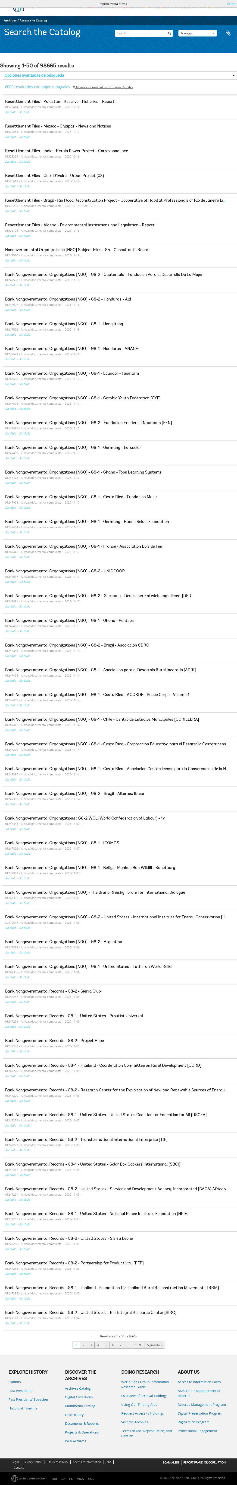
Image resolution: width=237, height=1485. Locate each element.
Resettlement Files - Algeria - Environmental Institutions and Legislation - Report (80, 225)
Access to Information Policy (199, 1382)
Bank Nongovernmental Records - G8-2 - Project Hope (54, 1041)
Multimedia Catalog (80, 1406)
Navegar (197, 33)
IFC (71, 1479)
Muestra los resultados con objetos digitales (103, 87)
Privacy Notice (33, 1462)
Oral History (74, 1414)
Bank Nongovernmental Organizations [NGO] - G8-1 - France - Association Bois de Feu (83, 547)
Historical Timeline (23, 1408)
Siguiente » (154, 1345)
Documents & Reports (82, 1423)
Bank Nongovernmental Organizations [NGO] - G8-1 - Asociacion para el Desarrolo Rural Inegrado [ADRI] (100, 670)
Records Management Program (202, 1404)
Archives (10, 20)
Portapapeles (228, 33)
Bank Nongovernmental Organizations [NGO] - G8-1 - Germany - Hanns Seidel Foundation (87, 522)
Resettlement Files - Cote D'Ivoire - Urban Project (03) (54, 176)
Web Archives (75, 1441)
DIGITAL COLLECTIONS (122, 7)
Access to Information (87, 1462)
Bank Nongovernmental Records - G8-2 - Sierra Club (53, 992)
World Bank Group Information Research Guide (145, 1384)
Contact (19, 1468)
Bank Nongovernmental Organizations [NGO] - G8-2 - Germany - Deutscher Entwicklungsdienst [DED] (99, 596)
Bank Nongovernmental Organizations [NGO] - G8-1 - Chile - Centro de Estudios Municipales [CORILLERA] (102, 720)
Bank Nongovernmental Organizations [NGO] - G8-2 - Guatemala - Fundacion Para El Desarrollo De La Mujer (104, 275)
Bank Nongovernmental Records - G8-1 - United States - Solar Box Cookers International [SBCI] (92, 1165)
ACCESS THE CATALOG (156, 7)
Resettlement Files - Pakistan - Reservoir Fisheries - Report (60, 102)
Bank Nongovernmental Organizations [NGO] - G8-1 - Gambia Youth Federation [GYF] (83, 398)
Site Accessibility (57, 1462)
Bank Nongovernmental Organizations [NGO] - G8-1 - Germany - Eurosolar (73, 448)
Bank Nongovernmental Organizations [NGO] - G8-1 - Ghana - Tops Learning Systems (83, 473)
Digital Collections (79, 1397)
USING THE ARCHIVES (189, 7)
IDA (63, 1479)
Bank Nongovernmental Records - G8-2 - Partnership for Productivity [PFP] (74, 1263)
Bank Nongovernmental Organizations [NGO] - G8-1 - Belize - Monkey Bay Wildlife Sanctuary (90, 868)
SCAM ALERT (171, 1462)
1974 (138, 1345)
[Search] (144, 33)
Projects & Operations (82, 1432)
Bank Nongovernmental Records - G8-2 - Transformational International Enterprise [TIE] (86, 1140)
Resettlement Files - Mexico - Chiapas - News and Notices (58, 127)
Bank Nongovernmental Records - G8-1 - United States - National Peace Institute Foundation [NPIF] (96, 1214)
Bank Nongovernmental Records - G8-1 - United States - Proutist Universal (74, 1016)
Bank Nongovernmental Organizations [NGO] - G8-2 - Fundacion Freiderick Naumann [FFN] (88, 423)
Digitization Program (193, 1422)
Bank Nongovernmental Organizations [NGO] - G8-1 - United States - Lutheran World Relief (89, 967)
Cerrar (231, 4)
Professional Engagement (197, 1431)
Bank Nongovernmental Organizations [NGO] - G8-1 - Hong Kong (64, 324)
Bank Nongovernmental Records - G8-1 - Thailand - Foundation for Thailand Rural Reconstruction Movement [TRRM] (112, 1288)
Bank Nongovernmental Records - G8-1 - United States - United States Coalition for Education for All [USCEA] (106, 1115)
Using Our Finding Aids (139, 1404)
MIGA (80, 1479)
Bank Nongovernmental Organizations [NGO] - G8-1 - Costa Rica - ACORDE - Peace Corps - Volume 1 (97, 695)
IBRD (54, 1479)
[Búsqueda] (169, 33)
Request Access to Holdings (142, 1413)
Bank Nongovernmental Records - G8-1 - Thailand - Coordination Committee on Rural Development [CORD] (103, 1066)
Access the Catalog (33, 20)
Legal (15, 1462)
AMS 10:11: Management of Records (199, 1393)
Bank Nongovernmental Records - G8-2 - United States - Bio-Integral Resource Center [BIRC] (90, 1313)
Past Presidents (20, 1390)
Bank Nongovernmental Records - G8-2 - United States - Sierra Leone (69, 1239)
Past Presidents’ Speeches (29, 1399)
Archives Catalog (78, 1388)
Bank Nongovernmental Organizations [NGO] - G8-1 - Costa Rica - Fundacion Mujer (81, 497)
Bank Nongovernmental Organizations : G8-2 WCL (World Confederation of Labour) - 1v (85, 819)
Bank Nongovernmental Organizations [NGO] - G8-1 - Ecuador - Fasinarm (72, 374)
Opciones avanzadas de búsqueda (34, 75)
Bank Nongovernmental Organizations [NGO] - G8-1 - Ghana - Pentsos (69, 621)
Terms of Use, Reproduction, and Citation (146, 1433)
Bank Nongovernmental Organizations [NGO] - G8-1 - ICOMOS (62, 843)
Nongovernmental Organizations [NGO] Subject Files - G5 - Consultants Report (77, 250)
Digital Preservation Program (200, 1413)
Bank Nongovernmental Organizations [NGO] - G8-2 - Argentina (63, 942)
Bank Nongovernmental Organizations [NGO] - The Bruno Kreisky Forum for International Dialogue (95, 893)
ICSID (90, 1479)
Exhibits (15, 1382)
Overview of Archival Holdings (144, 1396)
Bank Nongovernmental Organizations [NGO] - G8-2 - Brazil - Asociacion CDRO (77, 646)
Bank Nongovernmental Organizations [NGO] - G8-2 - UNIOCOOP (65, 571)
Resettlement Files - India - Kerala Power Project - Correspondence (66, 151)
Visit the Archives (134, 1422)
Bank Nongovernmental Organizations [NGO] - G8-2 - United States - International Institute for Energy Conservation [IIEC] (118, 917)
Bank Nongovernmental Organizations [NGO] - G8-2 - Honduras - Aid (68, 300)
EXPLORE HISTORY (92, 7)
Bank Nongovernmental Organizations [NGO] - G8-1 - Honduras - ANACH (71, 349)
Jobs (108, 1462)
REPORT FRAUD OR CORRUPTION (204, 1462)
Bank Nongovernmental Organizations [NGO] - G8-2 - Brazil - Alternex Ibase (74, 794)
